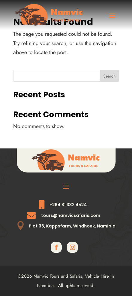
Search (109, 76)
